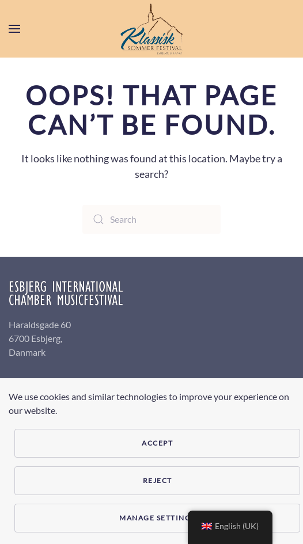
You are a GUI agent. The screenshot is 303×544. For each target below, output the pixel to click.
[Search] (151, 219)
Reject (157, 480)
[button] (14, 29)
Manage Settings (157, 517)
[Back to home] (151, 29)
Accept (157, 443)
